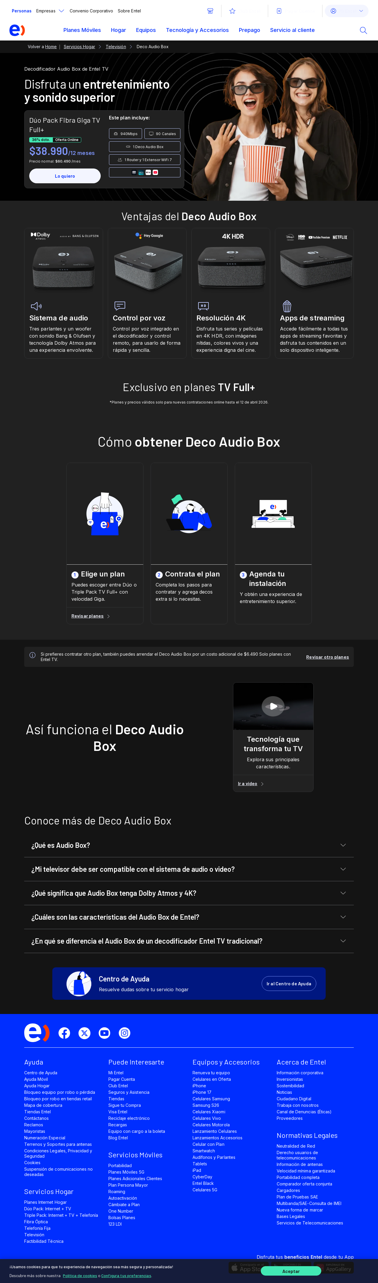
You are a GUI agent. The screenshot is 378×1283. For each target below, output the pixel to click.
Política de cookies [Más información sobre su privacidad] (80, 1273)
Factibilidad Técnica (43, 1241)
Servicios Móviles (135, 1154)
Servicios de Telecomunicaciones (310, 1222)
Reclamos (33, 1124)
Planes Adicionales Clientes (135, 1178)
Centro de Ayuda (41, 1072)
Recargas (117, 1124)
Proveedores (290, 1118)
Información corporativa (300, 1072)
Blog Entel (118, 1137)
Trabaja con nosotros (298, 1105)
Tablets (200, 1163)
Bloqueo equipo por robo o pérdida (59, 1092)
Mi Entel (115, 1072)
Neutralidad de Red (296, 1145)
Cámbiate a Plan (124, 1204)
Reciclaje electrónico (129, 1118)
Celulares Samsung (211, 1098)
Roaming (116, 1191)
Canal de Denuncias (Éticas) (304, 1111)
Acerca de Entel (301, 1061)
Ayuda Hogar (37, 1085)
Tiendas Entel (37, 1111)
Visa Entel (117, 1111)
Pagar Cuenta (121, 1079)
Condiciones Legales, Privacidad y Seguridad (58, 1153)
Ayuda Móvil (36, 1079)
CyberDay (202, 1176)
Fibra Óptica (36, 1221)
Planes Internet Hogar (45, 1202)
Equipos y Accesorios (226, 1061)
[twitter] (87, 1033)
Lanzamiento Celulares (215, 1131)
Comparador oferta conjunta (304, 1183)
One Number (120, 1211)
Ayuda (33, 1061)
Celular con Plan (208, 1144)
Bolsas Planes (121, 1217)
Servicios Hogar (49, 1191)
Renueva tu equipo (211, 1072)
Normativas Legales (307, 1135)
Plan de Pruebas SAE (297, 1196)
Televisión (34, 1234)
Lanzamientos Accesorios (217, 1137)
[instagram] (127, 1033)
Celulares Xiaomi (209, 1111)
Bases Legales (291, 1216)
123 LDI (115, 1224)
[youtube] (107, 1033)
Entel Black (203, 1183)
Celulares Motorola (211, 1124)
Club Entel (118, 1085)
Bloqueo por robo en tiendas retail (58, 1098)
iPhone (199, 1085)
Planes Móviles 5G (126, 1172)
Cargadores (288, 1190)
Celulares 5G (205, 1189)
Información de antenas (300, 1164)
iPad (197, 1170)
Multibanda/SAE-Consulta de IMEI (309, 1203)
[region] (189, 1270)
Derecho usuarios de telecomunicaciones (297, 1155)
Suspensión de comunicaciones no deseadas (58, 1172)
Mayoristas (34, 1131)
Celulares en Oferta (212, 1079)
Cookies (32, 1162)
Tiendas (116, 1098)
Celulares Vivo (207, 1118)
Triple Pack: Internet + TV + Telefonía (61, 1215)
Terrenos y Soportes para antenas (58, 1144)
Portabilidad (120, 1165)
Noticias (284, 1092)
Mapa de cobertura (43, 1105)
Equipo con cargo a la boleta (136, 1131)
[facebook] (67, 1033)
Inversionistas (290, 1079)
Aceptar (291, 1270)
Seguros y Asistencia (128, 1092)
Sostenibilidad (290, 1085)
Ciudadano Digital (294, 1098)
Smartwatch (204, 1150)
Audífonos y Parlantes (214, 1157)
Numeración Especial (44, 1137)
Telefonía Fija (37, 1228)
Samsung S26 (206, 1105)
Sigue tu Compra (124, 1105)
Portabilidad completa (298, 1177)
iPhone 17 (202, 1092)
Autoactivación (122, 1198)
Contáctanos (36, 1118)
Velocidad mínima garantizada (306, 1170)
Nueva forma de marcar (300, 1209)
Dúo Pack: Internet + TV (47, 1208)
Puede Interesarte (136, 1061)
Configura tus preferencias (126, 1273)
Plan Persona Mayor (128, 1185)
